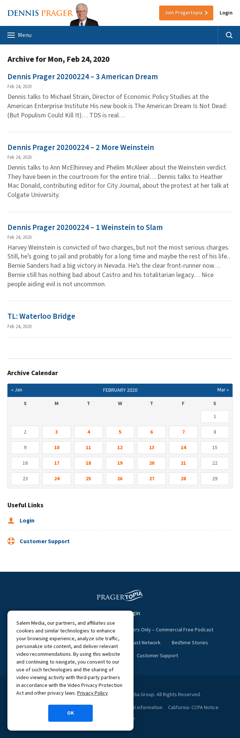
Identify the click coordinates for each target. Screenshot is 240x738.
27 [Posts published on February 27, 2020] (151, 478)
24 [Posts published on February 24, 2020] (56, 478)
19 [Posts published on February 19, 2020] (119, 463)
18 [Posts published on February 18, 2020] (88, 463)
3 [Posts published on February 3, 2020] (56, 432)
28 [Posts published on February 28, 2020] (183, 478)
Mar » (223, 390)
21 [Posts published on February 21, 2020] (183, 463)
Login (226, 13)
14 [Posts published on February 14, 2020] (183, 447)
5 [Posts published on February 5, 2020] (120, 432)
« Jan (16, 390)
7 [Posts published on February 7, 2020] (183, 432)
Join (184, 13)
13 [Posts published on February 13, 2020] (151, 447)
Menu (19, 35)
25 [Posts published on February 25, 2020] (88, 478)
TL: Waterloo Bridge (41, 316)
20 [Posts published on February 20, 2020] (151, 463)
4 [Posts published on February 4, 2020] (88, 432)
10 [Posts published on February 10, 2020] (56, 447)
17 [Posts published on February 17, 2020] (56, 463)
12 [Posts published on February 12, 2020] (119, 447)
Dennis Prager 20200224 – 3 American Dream (82, 76)
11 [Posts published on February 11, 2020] (88, 447)
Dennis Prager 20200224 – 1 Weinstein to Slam (85, 227)
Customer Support (38, 541)
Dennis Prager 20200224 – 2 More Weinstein (80, 147)
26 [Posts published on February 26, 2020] (119, 478)
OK (70, 713)
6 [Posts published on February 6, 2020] (151, 432)
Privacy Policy (92, 693)
